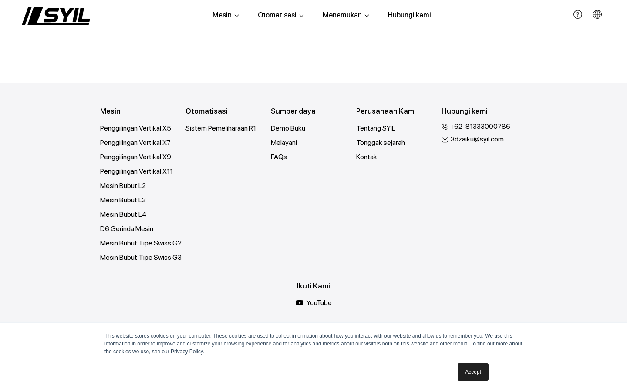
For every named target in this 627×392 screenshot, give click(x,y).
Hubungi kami (409, 15)
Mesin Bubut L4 (123, 214)
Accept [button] (473, 372)
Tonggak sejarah (380, 142)
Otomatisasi (281, 15)
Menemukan (346, 15)
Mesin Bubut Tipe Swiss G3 (141, 257)
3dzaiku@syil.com (477, 139)
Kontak (366, 157)
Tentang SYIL (375, 128)
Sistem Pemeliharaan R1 (220, 128)
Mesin (225, 15)
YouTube (313, 302)
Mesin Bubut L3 (123, 200)
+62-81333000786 (481, 126)
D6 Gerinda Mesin (126, 228)
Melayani (284, 142)
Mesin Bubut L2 (123, 185)
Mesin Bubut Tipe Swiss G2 (141, 243)
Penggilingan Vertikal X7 (135, 142)
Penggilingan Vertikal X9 (135, 157)
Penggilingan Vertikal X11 (136, 171)
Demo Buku (288, 128)
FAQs (279, 157)
